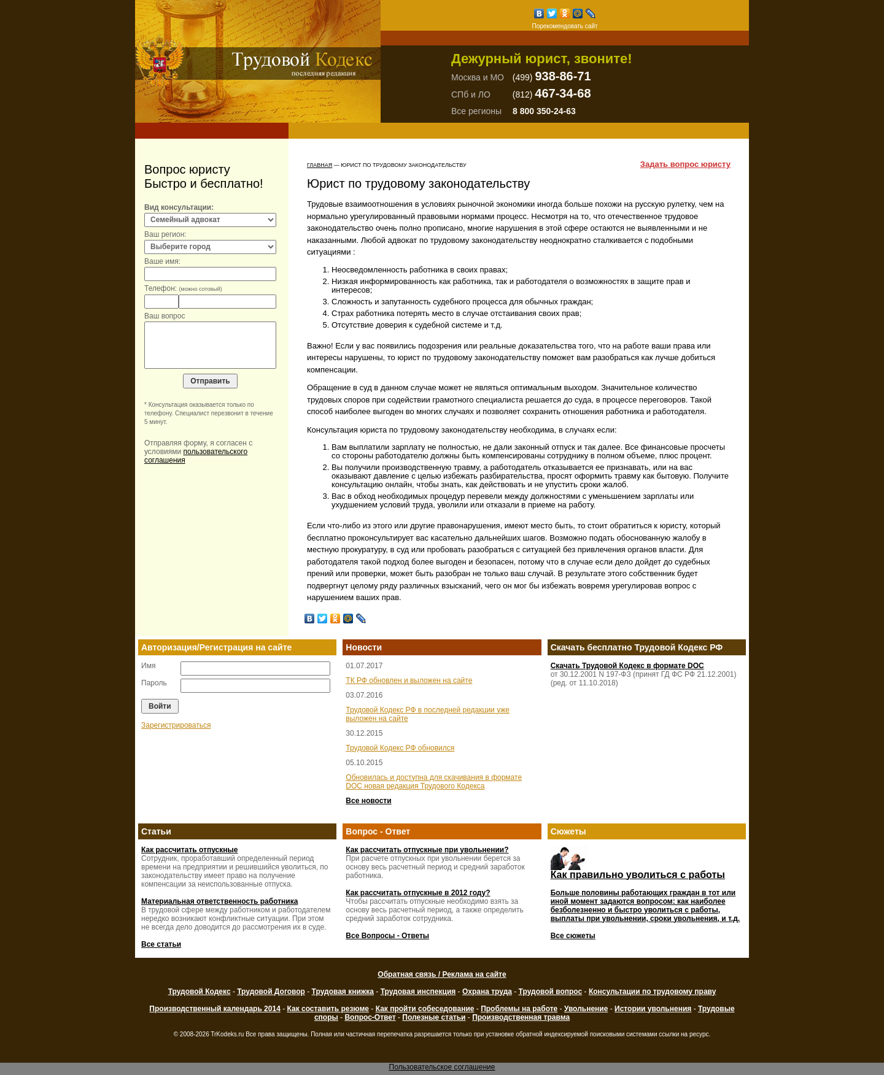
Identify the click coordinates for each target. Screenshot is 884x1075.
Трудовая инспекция (418, 991)
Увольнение (586, 1008)
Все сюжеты (573, 935)
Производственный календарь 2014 (214, 1008)
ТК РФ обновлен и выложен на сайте (409, 680)
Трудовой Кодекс (199, 991)
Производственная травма (521, 1017)
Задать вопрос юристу (685, 164)
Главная (319, 165)
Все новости (368, 800)
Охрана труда (487, 991)
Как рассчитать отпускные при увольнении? (427, 850)
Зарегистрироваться (176, 725)
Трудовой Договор (271, 991)
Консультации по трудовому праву (652, 991)
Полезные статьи (433, 1017)
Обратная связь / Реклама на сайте (442, 974)
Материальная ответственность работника (219, 901)
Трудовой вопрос (551, 991)
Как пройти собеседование (425, 1008)
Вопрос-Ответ (369, 1017)
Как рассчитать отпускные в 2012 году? (418, 892)
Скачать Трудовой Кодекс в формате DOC (627, 665)
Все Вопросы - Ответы (387, 935)
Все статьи (161, 944)
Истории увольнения (653, 1008)
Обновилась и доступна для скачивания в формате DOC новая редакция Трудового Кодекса (434, 781)
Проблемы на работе (519, 1008)
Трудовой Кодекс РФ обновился (400, 748)
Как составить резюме (328, 1008)
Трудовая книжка (343, 991)
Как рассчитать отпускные (189, 850)
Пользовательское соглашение (442, 1067)
